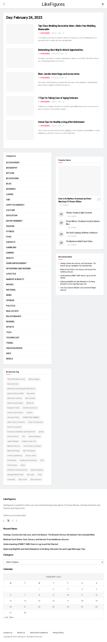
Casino (9, 194)
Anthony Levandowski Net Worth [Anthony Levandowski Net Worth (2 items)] (21, 389)
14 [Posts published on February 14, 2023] (25, 601)
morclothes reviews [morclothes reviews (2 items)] (32, 446)
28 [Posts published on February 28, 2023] (25, 613)
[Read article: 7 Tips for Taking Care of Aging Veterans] (20, 106)
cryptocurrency (15, 205)
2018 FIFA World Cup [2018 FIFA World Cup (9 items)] (16, 379)
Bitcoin (10, 173)
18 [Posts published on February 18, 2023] (82, 601)
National (11, 290)
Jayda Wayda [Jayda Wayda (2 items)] (13, 441)
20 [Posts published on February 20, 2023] (11, 607)
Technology (12, 337)
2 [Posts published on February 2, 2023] (53, 589)
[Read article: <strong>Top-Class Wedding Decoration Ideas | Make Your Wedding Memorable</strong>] (20, 34)
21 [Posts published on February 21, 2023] (25, 607)
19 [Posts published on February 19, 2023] (96, 601)
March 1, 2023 (56, 33)
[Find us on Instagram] (12, 520)
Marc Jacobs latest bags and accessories (59, 73)
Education (11, 215)
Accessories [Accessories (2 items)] (13, 384)
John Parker (45, 33)
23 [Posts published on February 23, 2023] (53, 607)
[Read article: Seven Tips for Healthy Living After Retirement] (20, 130)
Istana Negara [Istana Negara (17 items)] (34, 436)
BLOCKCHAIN (12, 178)
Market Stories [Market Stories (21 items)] (14, 446)
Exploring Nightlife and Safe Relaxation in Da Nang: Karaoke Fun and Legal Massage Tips (44, 549)
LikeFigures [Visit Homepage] (53, 4)
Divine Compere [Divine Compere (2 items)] (14, 427)
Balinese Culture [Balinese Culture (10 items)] (15, 398)
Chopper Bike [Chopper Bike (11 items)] (13, 417)
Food (8, 237)
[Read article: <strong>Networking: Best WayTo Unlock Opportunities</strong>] (20, 58)
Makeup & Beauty (15, 279)
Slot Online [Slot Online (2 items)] (12, 465)
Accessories (12, 162)
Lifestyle (11, 274)
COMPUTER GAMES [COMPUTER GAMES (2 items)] (31, 417)
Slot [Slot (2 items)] (42, 460)
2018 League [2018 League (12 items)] (34, 379)
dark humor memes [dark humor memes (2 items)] (16, 422)
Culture (10, 210)
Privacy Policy (58, 633)
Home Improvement (16, 263)
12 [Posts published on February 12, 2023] (96, 595)
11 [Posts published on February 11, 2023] (82, 595)
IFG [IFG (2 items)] (23, 436)
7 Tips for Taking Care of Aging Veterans (58, 97)
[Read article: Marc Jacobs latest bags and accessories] (20, 82)
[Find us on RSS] (16, 520)
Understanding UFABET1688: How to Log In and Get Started (30, 544)
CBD (8, 200)
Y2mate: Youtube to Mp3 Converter (79, 213)
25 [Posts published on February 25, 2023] (82, 607)
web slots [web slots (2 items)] (23, 479)
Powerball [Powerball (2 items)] (12, 460)
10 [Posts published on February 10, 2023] (68, 595)
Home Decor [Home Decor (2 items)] (13, 436)
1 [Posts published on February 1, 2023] (39, 589)
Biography (11, 168)
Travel (9, 343)
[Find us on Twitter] (8, 520)
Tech (8, 332)
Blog (8, 184)
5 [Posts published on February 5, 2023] (96, 589)
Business (11, 189)
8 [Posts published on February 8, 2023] (39, 595)
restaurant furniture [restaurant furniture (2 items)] (28, 460)
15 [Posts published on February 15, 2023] (39, 601)
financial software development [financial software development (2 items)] (21, 432)
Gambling (11, 247)
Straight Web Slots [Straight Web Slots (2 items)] (15, 475)
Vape (8, 353)
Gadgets (10, 242)
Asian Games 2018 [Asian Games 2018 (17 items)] (15, 393)
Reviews (10, 322)
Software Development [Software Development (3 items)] (17, 470)
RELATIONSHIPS (13, 316)
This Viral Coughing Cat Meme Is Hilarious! (82, 233)
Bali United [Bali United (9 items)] (30, 398)
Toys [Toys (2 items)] (40, 475)
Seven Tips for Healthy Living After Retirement (61, 121)
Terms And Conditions (39, 633)
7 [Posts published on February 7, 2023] (24, 595)
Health (10, 258)
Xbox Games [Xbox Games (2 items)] (36, 479)
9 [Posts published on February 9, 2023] (53, 595)
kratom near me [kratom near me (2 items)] (29, 441)
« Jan (5, 617)
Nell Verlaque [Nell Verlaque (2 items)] (29, 451)
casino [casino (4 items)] (29, 412)
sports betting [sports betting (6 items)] (37, 470)
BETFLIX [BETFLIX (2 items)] (30, 403)
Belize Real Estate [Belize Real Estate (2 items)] (15, 403)
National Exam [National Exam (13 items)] (14, 451)
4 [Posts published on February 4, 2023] (82, 589)
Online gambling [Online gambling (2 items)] (15, 456)
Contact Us (7, 633)
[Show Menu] (3, 4)
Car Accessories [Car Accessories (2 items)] (30, 408)
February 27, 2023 (57, 53)
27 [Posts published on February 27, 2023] (11, 613)
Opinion (10, 300)
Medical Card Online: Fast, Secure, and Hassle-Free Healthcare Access (36, 539)
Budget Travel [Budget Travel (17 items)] (14, 408)
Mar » (11, 617)
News (9, 295)
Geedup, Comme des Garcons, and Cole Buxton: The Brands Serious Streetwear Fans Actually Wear (49, 535)
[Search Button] (103, 4)
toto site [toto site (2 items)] (30, 475)
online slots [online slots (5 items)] (31, 456)
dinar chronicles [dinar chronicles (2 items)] (35, 422)
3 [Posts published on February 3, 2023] (67, 589)
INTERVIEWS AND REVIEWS (18, 268)
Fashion (10, 226)
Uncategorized (14, 348)
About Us (21, 633)
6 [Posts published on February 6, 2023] (10, 595)
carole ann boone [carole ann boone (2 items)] (15, 412)
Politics (10, 306)
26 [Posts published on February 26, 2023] (96, 607)
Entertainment (14, 221)
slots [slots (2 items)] (23, 465)
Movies (10, 284)
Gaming (10, 253)
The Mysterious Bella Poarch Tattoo (79, 241)
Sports (10, 327)
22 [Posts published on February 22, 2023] (39, 607)
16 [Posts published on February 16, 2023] (53, 601)
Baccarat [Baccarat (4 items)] (30, 393)
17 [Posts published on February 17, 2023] (68, 601)
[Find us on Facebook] (3, 520)
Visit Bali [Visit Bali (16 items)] (11, 479)
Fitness (10, 231)
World (9, 359)
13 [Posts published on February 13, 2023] (11, 601)
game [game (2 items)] (41, 432)
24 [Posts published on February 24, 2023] (68, 607)
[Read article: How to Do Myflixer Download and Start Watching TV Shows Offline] (79, 181)
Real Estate (12, 311)
